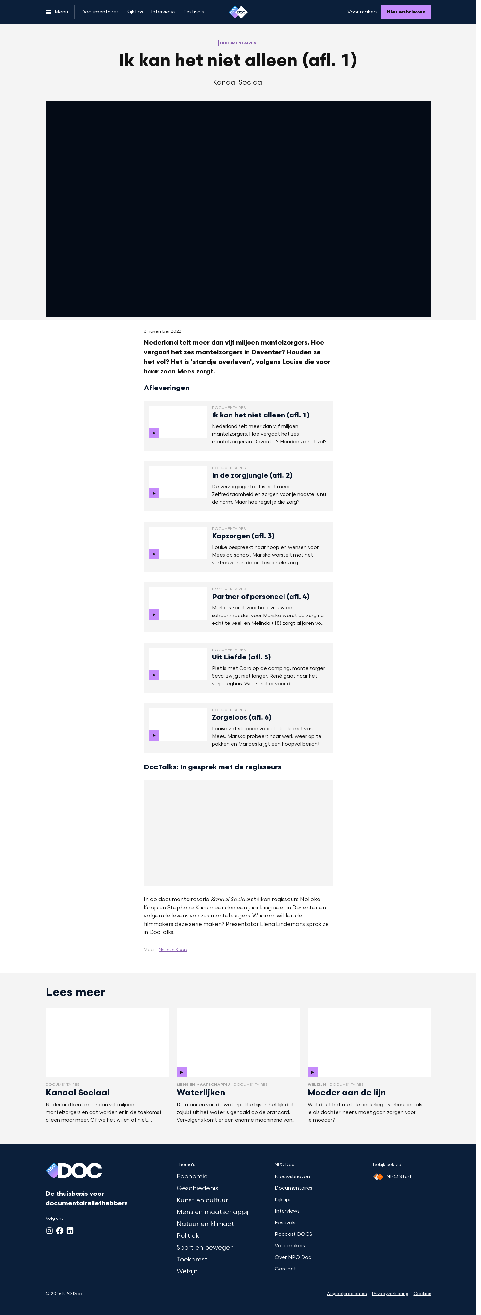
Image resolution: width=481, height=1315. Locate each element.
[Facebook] (60, 1231)
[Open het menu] (57, 12)
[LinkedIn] (70, 1231)
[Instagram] (49, 1231)
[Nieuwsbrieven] (406, 12)
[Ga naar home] (238, 12)
